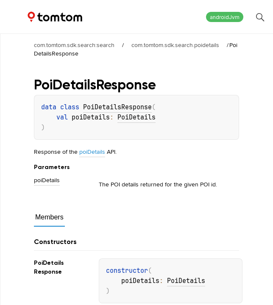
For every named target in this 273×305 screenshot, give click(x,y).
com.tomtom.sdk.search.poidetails (175, 45)
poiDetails (92, 151)
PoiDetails (136, 117)
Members (49, 217)
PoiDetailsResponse (117, 107)
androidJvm (225, 17)
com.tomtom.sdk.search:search (74, 45)
